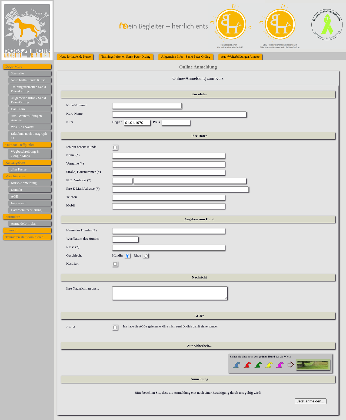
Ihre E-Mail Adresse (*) (82, 188)
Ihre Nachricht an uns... (82, 288)
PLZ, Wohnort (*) (78, 180)
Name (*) (72, 155)
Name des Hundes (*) (81, 230)
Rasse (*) (72, 247)
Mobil (70, 205)
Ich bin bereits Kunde (81, 147)
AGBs (70, 329)
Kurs (69, 122)
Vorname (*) (75, 163)
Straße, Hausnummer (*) (83, 172)
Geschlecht (74, 255)
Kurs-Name (74, 113)
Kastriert (72, 263)
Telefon (71, 197)
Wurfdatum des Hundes (82, 239)
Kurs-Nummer (76, 105)
